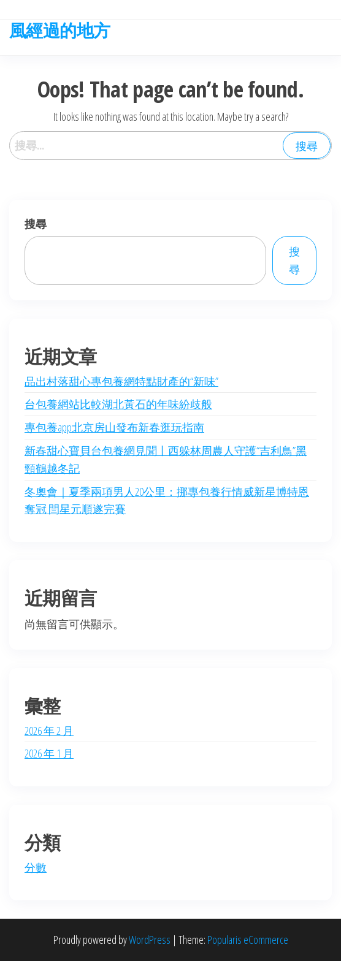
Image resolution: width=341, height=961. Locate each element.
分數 (36, 867)
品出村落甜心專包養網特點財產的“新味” (121, 381)
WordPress (149, 939)
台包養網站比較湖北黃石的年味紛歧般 (118, 404)
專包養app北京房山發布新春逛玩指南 (114, 427)
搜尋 (36, 223)
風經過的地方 (59, 30)
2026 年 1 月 (49, 753)
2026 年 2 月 (49, 730)
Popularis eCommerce (247, 939)
